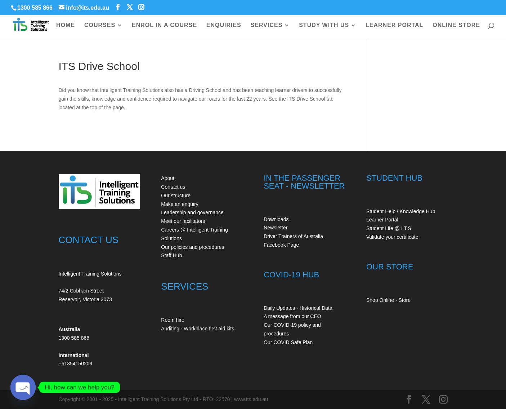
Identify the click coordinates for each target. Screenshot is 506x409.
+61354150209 (76, 363)
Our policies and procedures (192, 247)
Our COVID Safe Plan (288, 342)
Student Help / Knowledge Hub (400, 211)
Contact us (173, 187)
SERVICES (267, 25)
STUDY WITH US (324, 25)
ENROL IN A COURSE (164, 25)
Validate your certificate (392, 237)
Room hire (172, 320)
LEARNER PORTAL (394, 25)
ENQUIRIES (223, 25)
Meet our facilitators (183, 221)
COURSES (99, 25)
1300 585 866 (35, 8)
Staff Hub (171, 255)
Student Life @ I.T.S (388, 228)
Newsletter (275, 227)
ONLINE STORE (456, 25)
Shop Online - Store (388, 300)
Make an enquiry (179, 204)
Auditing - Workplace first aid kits (197, 328)
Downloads (276, 219)
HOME (65, 25)
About (167, 178)
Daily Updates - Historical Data (298, 308)
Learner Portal (382, 220)
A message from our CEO (292, 316)
